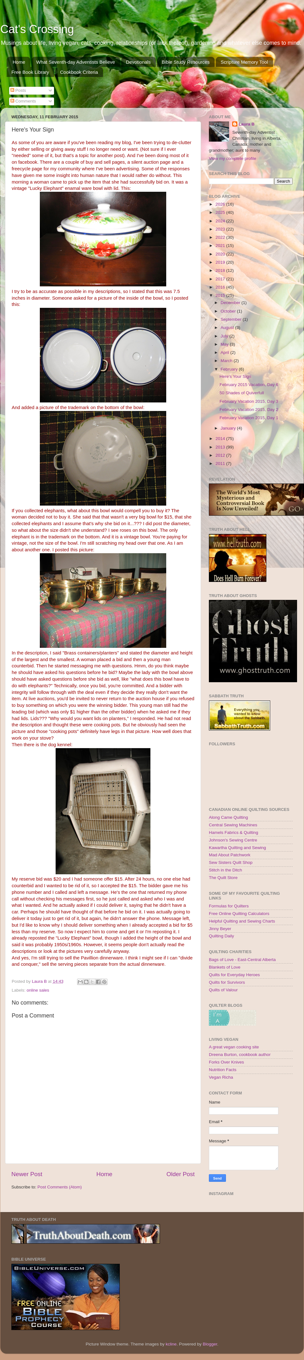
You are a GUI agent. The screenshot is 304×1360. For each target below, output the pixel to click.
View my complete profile (232, 158)
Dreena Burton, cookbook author (240, 1054)
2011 (221, 463)
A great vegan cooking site (234, 1047)
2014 (221, 438)
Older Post (181, 1174)
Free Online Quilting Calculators (239, 913)
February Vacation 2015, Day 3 (249, 401)
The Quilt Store (223, 877)
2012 (221, 455)
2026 (221, 204)
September (232, 319)
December (231, 302)
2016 (221, 287)
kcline (171, 1344)
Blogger (210, 1344)
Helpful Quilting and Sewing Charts (242, 921)
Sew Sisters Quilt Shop (230, 862)
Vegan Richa (221, 1077)
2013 (221, 447)
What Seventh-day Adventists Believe (75, 62)
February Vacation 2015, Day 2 (249, 409)
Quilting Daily (221, 936)
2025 (221, 212)
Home (19, 62)
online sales (38, 990)
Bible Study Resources (186, 62)
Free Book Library (30, 72)
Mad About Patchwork (229, 855)
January (229, 428)
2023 (221, 229)
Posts (18, 90)
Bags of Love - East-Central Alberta (242, 959)
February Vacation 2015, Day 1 (249, 417)
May (225, 344)
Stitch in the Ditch (225, 870)
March (227, 360)
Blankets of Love (224, 967)
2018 (221, 270)
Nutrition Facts (222, 1069)
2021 (221, 245)
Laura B (246, 124)
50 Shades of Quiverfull (242, 392)
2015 (221, 295)
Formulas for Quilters (229, 906)
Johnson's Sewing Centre (233, 840)
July (225, 336)
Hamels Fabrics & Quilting (233, 832)
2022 (221, 237)
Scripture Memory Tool (244, 62)
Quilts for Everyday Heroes (234, 974)
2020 (221, 254)
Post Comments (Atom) (60, 1187)
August (228, 327)
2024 (221, 221)
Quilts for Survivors (227, 982)
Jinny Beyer (220, 928)
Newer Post (26, 1174)
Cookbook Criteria (79, 72)
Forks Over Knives (226, 1062)
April (225, 352)
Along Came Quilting (228, 817)
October (229, 311)
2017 (221, 279)
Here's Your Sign (235, 376)
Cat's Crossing (37, 29)
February (230, 369)
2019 (221, 262)
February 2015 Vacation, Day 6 (249, 384)
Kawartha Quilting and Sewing (237, 847)
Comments (23, 101)
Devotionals (138, 62)
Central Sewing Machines (233, 825)
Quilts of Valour (223, 990)
